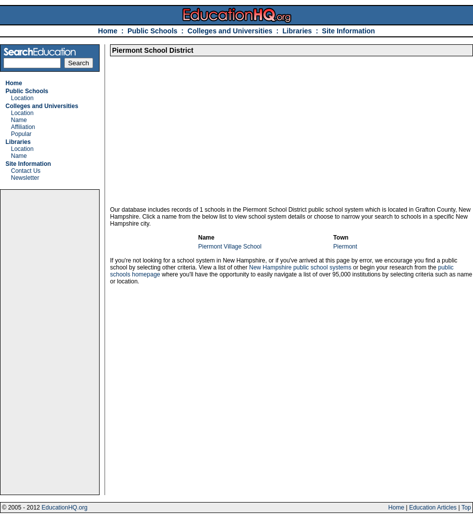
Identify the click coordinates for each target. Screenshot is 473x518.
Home (108, 31)
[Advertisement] (50, 342)
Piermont (345, 246)
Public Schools (153, 31)
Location (22, 98)
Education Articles (433, 507)
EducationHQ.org (65, 507)
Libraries (297, 31)
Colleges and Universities (230, 31)
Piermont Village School (229, 246)
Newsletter (25, 177)
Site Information (348, 31)
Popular (21, 133)
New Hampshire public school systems (300, 267)
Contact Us (25, 170)
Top (466, 507)
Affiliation (23, 127)
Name (19, 120)
